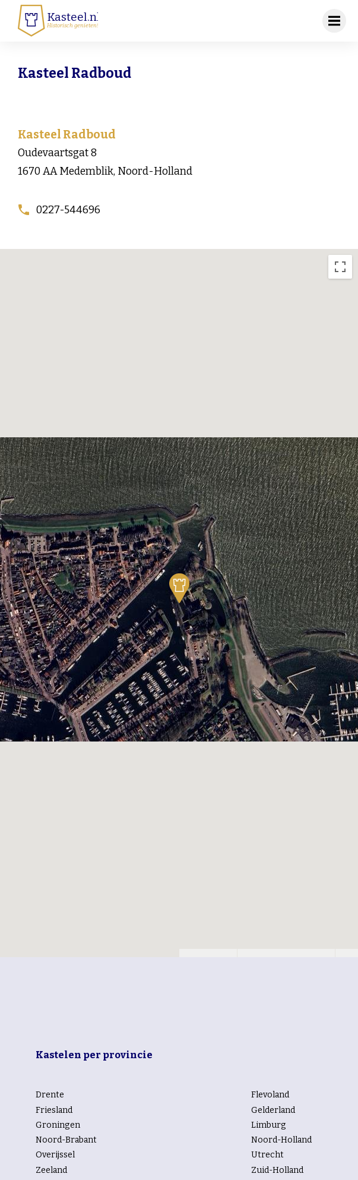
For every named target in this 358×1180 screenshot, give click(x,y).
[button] (179, 588)
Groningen (58, 1125)
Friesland (54, 1110)
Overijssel (55, 1155)
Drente (50, 1095)
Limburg (268, 1125)
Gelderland (273, 1110)
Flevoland (270, 1095)
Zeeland (51, 1170)
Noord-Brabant (66, 1140)
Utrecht (267, 1155)
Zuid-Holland (277, 1170)
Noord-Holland (281, 1140)
